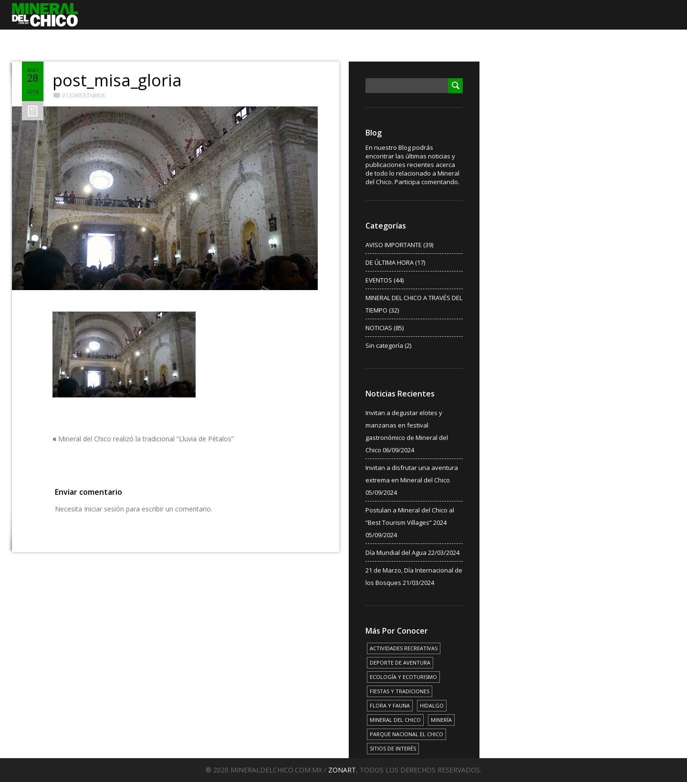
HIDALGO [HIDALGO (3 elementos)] (432, 705)
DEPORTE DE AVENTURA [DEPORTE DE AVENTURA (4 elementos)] (400, 662)
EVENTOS (378, 280)
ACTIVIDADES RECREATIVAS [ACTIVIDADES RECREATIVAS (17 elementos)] (403, 648)
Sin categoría (384, 345)
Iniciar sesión (104, 508)
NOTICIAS (378, 327)
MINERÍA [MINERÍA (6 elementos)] (441, 719)
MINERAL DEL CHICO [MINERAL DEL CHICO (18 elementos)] (395, 719)
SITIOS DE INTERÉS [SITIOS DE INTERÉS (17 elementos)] (393, 748)
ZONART (342, 769)
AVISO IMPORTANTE (393, 244)
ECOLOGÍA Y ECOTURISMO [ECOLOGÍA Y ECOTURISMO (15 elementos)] (403, 676)
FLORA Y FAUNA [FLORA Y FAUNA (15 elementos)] (390, 705)
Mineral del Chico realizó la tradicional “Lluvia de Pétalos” (146, 438)
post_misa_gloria (117, 80)
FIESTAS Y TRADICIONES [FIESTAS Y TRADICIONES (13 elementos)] (399, 691)
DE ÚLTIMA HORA (389, 262)
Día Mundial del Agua (396, 552)
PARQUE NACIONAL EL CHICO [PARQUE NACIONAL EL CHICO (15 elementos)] (406, 734)
